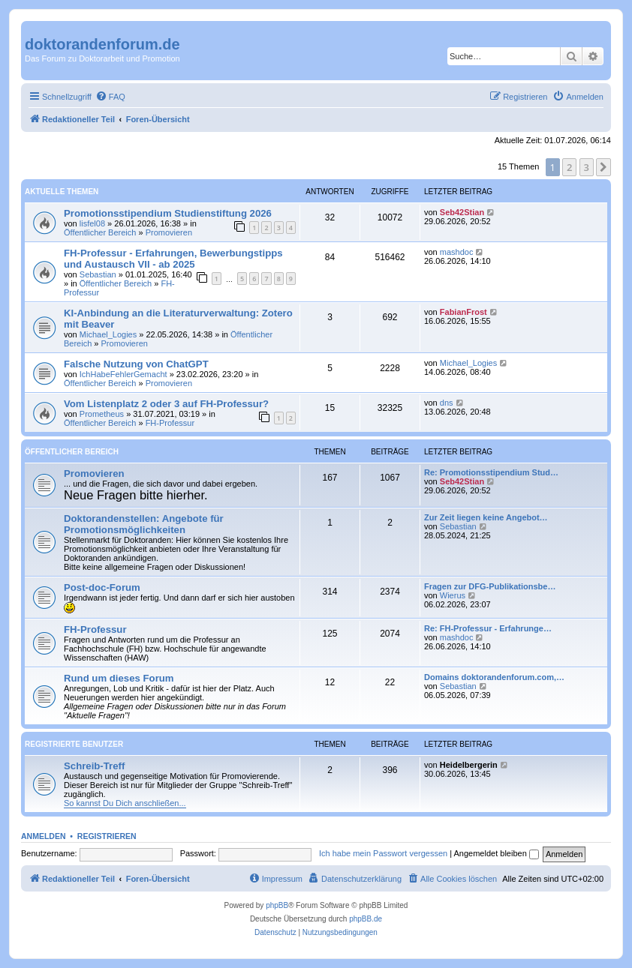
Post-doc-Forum (102, 587)
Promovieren (169, 232)
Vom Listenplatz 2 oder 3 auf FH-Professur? (166, 403)
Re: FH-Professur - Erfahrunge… (488, 628)
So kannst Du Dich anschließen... (125, 803)
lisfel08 (92, 223)
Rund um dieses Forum (119, 678)
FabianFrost (463, 311)
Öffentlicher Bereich (100, 232)
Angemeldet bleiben (496, 853)
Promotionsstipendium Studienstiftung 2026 (168, 213)
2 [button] (569, 167)
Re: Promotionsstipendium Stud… (491, 472)
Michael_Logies (108, 334)
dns (446, 402)
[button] (603, 167)
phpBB (277, 905)
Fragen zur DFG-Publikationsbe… (489, 586)
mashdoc (457, 251)
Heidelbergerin (469, 764)
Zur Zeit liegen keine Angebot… (486, 517)
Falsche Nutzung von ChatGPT (136, 364)
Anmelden (43, 836)
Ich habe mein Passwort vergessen (383, 853)
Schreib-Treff (94, 766)
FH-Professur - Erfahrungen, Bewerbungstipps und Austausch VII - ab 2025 (173, 258)
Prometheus (102, 413)
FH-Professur (170, 422)
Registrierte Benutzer (74, 744)
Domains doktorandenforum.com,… (494, 677)
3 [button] (586, 167)
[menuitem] (110, 97)
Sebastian (98, 274)
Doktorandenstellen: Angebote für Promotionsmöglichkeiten (144, 524)
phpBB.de (365, 919)
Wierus (452, 595)
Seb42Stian (462, 212)
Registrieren (107, 836)
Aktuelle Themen (61, 191)
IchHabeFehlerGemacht (123, 374)
